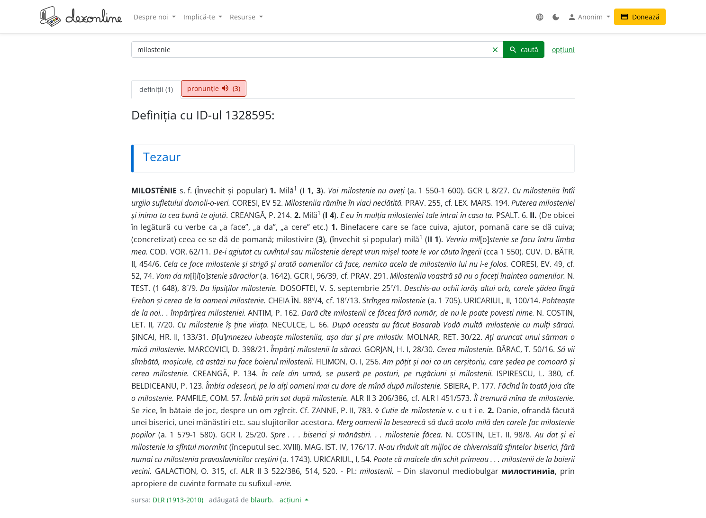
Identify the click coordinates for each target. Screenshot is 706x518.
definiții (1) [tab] (156, 89)
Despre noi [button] (152, 16)
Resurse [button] (243, 16)
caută (523, 49)
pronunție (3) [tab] (213, 88)
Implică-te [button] (200, 16)
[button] (540, 17)
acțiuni (291, 499)
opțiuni (563, 49)
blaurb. (262, 499)
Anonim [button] (586, 17)
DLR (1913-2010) (178, 499)
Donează (640, 16)
